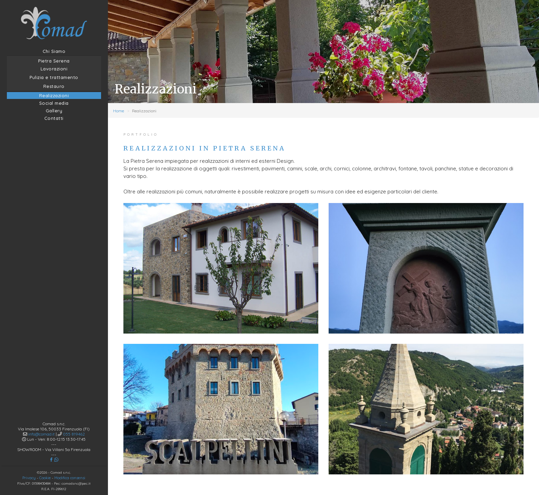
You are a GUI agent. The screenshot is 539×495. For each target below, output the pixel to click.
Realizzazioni (54, 95)
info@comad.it (41, 415)
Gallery (54, 110)
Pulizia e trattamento (54, 77)
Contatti (54, 118)
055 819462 (74, 415)
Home (118, 110)
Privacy (29, 459)
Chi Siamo (54, 51)
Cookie (45, 459)
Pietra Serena (54, 61)
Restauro (54, 86)
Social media (54, 103)
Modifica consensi (69, 459)
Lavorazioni (54, 68)
